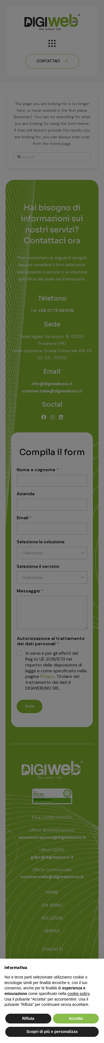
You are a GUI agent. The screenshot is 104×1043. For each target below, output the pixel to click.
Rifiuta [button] (28, 1018)
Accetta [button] (76, 1018)
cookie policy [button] (78, 993)
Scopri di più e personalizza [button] (51, 1031)
